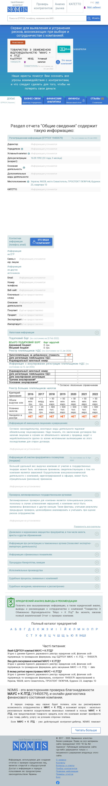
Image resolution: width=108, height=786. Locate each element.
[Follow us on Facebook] (57, 783)
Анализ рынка (60, 6)
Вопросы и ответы (65, 765)
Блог (58, 777)
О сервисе (61, 760)
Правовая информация (67, 771)
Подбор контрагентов (66, 768)
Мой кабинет (94, 7)
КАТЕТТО (75, 4)
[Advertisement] (92, 58)
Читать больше (86, 730)
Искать (94, 18)
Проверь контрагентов (43, 6)
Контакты (60, 763)
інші (81, 635)
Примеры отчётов (64, 774)
